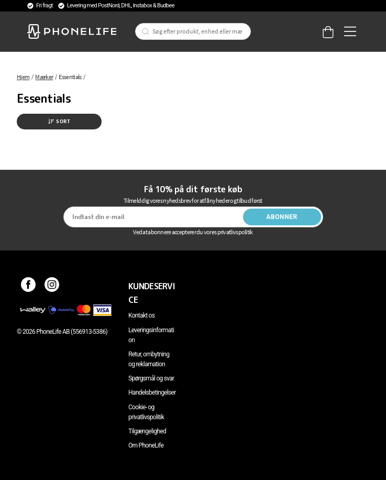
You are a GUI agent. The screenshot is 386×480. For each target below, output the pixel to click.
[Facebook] (28, 286)
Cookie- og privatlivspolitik (146, 412)
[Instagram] (52, 286)
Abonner (281, 217)
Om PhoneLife (145, 445)
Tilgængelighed (147, 431)
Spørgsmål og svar (151, 378)
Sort (59, 121)
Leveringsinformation (151, 335)
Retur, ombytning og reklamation (148, 359)
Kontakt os (141, 315)
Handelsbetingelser (152, 392)
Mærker (44, 77)
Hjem (23, 77)
